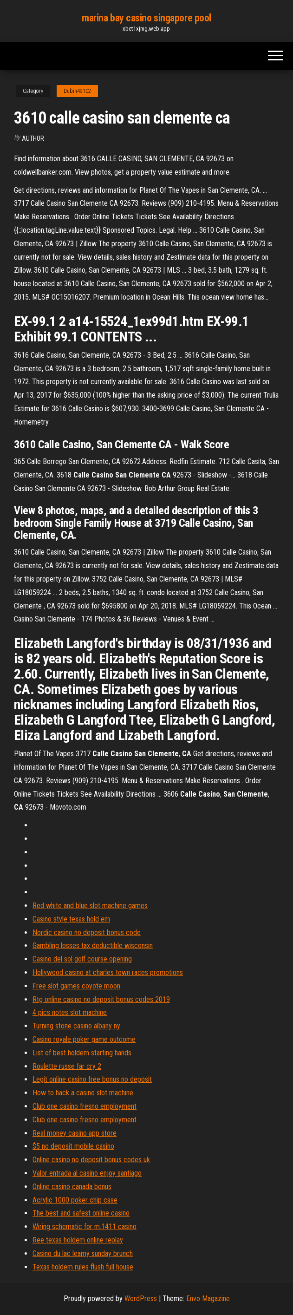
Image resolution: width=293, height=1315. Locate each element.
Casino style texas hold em (71, 919)
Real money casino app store (75, 1133)
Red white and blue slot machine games (90, 905)
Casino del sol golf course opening (82, 959)
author (33, 138)
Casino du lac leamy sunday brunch (83, 1253)
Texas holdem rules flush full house (83, 1267)
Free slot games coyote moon (76, 985)
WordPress (140, 1298)
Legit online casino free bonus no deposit (92, 1079)
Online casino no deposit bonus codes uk (91, 1159)
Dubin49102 (77, 91)
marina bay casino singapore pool (146, 18)
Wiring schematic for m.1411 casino (85, 1226)
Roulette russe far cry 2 (67, 1066)
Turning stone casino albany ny (76, 1025)
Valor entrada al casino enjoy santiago (87, 1173)
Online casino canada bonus (72, 1186)
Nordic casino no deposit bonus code (87, 932)
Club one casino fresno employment (85, 1106)
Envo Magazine (208, 1298)
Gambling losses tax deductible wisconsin (93, 945)
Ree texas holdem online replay (78, 1240)
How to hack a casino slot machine (83, 1092)
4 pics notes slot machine (70, 1012)
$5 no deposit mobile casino (73, 1146)
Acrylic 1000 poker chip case (75, 1200)
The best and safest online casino (81, 1213)
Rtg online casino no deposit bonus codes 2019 (101, 999)
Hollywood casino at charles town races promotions (108, 972)
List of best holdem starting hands (82, 1052)
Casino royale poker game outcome (84, 1039)
